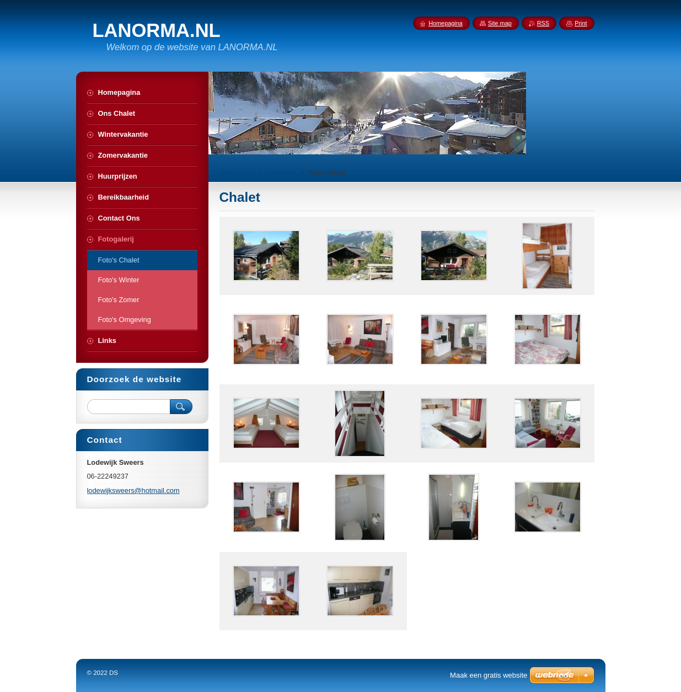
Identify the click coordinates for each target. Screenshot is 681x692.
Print (581, 23)
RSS (543, 23)
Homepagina (237, 172)
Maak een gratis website (488, 675)
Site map (500, 23)
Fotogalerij (282, 172)
